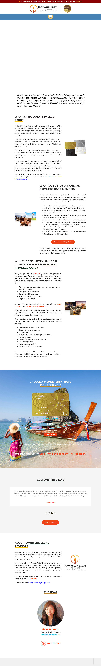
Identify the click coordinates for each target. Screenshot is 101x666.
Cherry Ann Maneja (50, 629)
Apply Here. (79, 1)
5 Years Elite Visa (50, 419)
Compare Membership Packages (65, 444)
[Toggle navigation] (50, 17)
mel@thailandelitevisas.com (50, 634)
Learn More (50, 434)
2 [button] (49, 513)
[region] (50, 50)
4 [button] (55, 513)
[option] (50, 415)
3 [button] (52, 513)
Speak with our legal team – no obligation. (62, 453)
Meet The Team (50, 643)
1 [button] (47, 513)
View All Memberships (31, 444)
